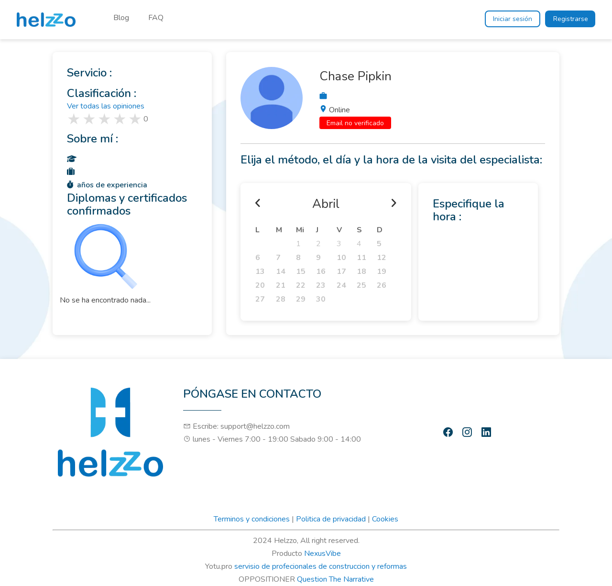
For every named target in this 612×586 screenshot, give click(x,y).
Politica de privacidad (331, 519)
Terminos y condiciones (252, 519)
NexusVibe (322, 553)
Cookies (385, 519)
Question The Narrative (335, 579)
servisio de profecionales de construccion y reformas (320, 566)
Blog (121, 17)
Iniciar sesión (512, 18)
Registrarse (570, 18)
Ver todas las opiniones (105, 106)
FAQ (156, 17)
